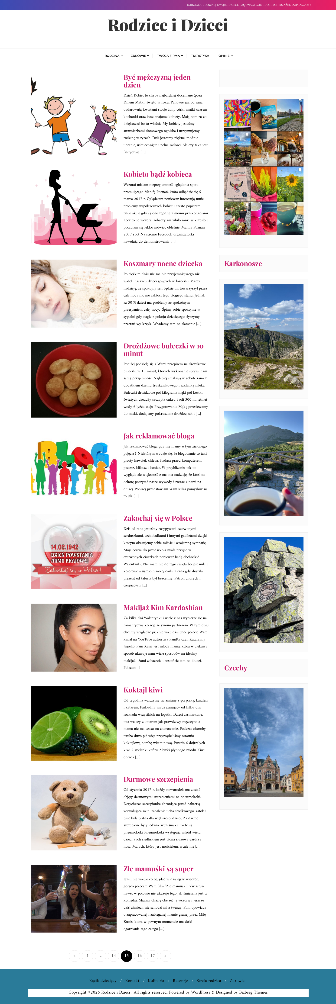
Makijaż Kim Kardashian (163, 607)
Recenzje (180, 981)
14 (113, 956)
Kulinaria (156, 981)
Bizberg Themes (253, 992)
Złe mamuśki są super (158, 868)
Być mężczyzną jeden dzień (157, 80)
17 (152, 956)
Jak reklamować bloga (159, 435)
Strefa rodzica (209, 981)
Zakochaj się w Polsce (158, 518)
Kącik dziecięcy (103, 981)
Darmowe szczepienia (158, 779)
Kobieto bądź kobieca (158, 174)
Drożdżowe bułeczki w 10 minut (164, 349)
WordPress (200, 992)
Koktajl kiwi (143, 689)
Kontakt (132, 981)
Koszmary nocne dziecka (163, 263)
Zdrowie (237, 981)
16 (139, 956)
